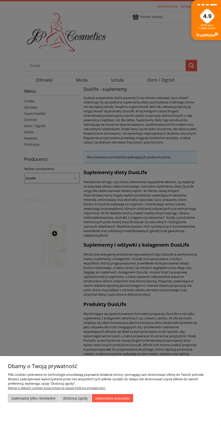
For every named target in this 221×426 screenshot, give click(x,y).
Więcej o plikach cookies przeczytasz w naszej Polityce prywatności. (57, 388)
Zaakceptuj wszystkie (112, 398)
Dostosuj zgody (75, 398)
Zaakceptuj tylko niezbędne (33, 398)
